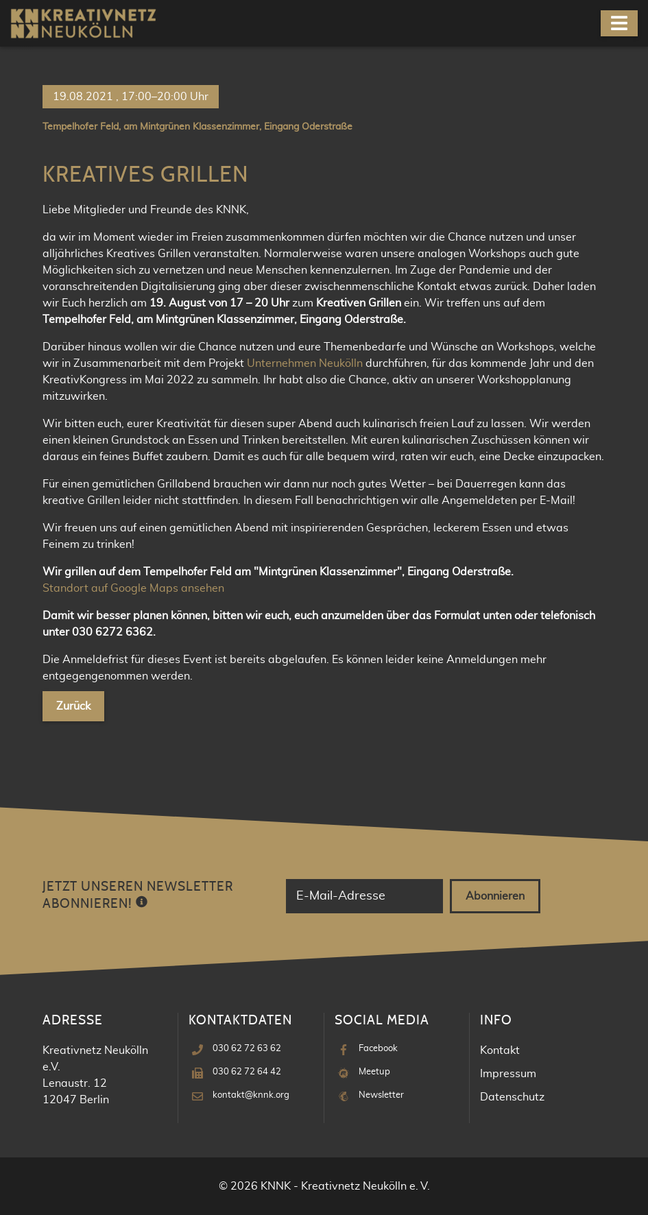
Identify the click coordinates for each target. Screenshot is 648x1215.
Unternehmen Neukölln (305, 363)
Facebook (378, 1048)
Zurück (73, 706)
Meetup (374, 1072)
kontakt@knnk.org (251, 1095)
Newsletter (381, 1095)
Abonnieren (495, 896)
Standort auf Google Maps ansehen (133, 588)
